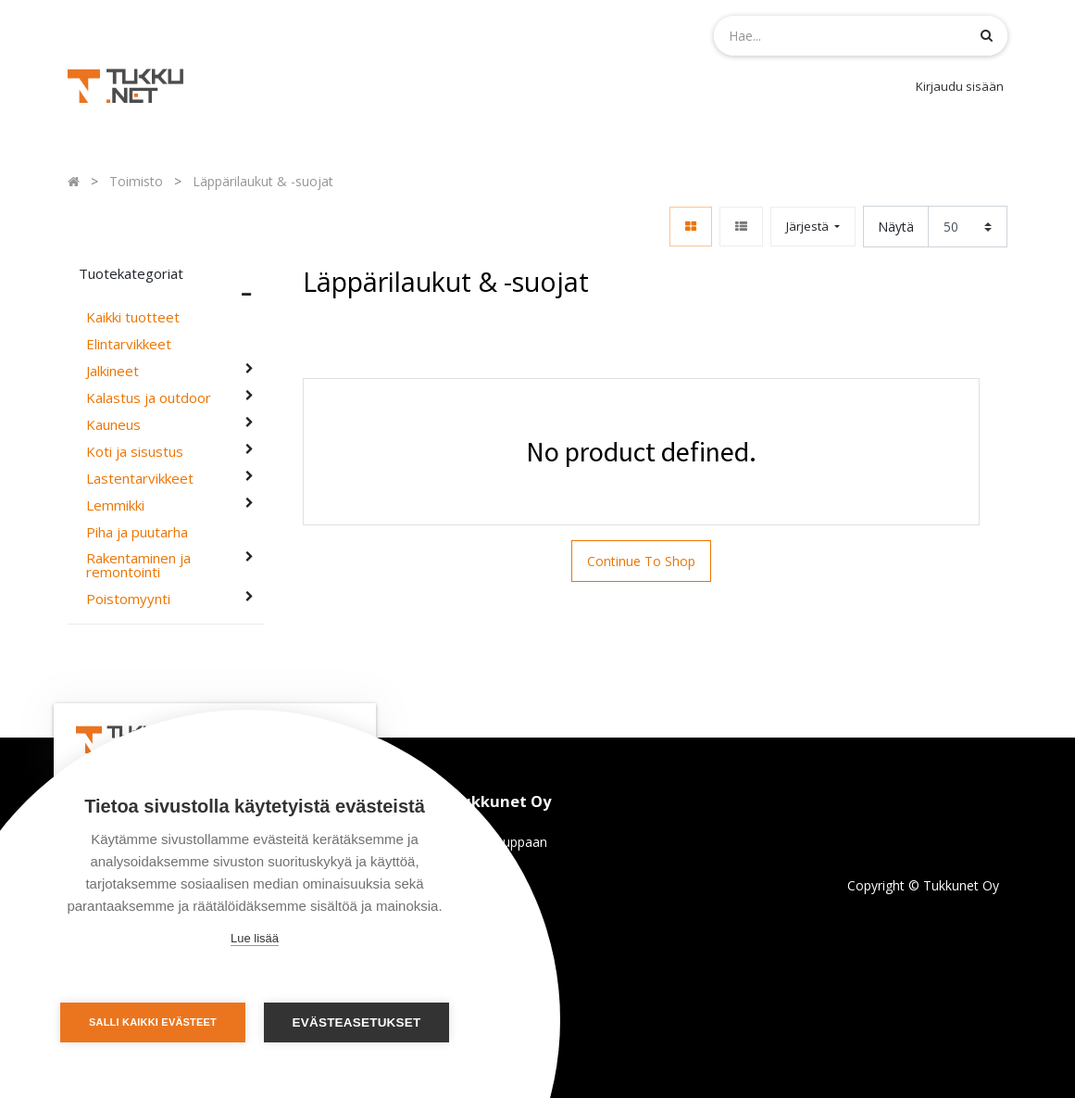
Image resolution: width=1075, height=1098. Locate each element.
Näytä (896, 226)
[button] (813, 226)
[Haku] (986, 35)
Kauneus (113, 425)
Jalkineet (112, 371)
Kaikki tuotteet (133, 317)
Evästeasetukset (357, 1022)
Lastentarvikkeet (140, 478)
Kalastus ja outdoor (148, 398)
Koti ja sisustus (134, 452)
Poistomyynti (128, 599)
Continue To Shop (641, 561)
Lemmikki (115, 505)
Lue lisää (255, 938)
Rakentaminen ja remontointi (138, 565)
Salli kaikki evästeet (153, 1022)
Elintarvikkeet (128, 344)
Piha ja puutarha (137, 532)
